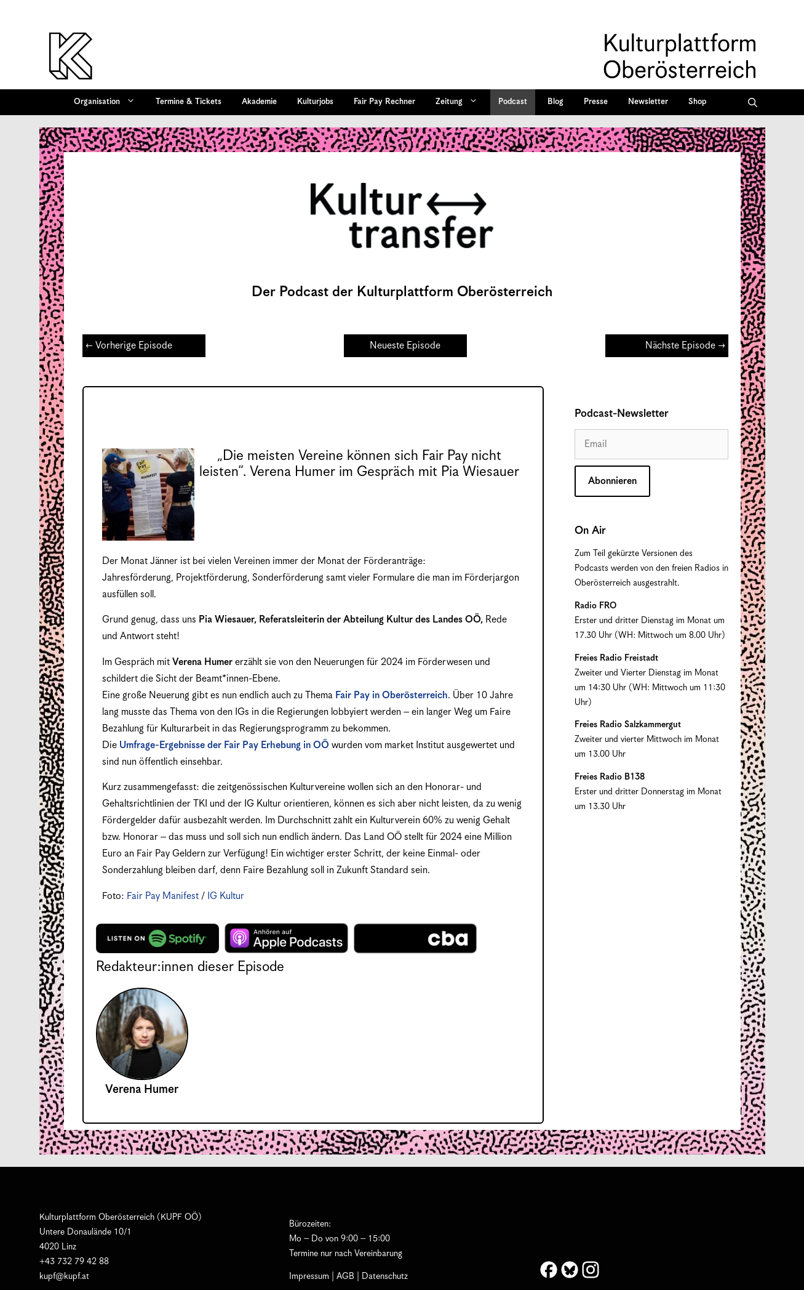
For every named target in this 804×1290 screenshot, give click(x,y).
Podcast (512, 102)
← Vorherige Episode (129, 346)
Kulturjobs (315, 102)
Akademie (259, 102)
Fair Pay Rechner (384, 102)
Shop (697, 102)
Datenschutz (385, 1276)
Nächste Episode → (685, 346)
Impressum (309, 1276)
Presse (596, 102)
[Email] (651, 444)
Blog (555, 102)
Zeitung (461, 102)
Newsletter (648, 102)
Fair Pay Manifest (163, 896)
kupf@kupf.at (64, 1276)
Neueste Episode (405, 346)
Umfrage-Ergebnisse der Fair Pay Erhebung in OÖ (224, 745)
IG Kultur (225, 896)
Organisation (108, 102)
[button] (752, 102)
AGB (345, 1276)
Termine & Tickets (188, 102)
